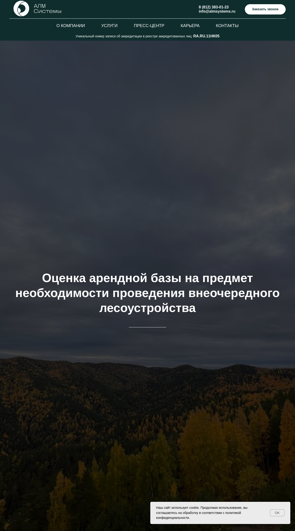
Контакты (227, 25)
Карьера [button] (190, 25)
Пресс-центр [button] (149, 25)
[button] (265, 9)
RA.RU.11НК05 (206, 36)
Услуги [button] (109, 25)
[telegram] (187, 9)
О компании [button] (70, 25)
